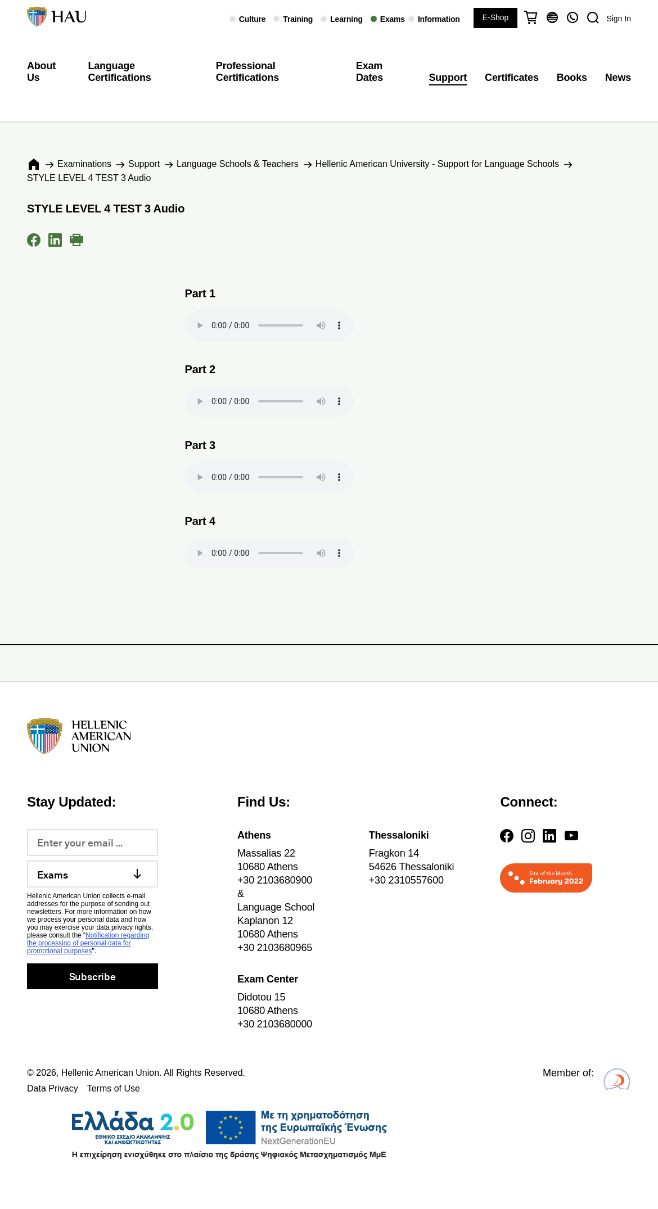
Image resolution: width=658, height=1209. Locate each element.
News (618, 77)
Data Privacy (52, 1088)
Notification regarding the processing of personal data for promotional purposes (88, 943)
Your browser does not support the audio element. (269, 325)
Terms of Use (113, 1088)
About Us (41, 72)
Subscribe (92, 976)
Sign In (618, 18)
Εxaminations (84, 164)
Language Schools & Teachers (238, 164)
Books (572, 77)
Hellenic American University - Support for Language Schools (437, 164)
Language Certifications (119, 72)
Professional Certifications (247, 72)
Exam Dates (369, 72)
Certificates (512, 77)
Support (448, 77)
